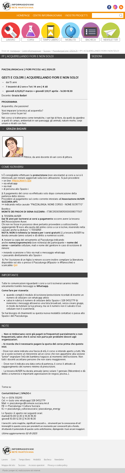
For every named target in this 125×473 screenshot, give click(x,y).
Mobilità (37, 459)
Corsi (13, 459)
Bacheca (47, 459)
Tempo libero (24, 459)
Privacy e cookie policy (57, 465)
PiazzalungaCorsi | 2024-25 (65, 51)
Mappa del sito (8, 465)
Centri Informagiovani (47, 15)
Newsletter (59, 459)
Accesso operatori (36, 465)
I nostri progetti (76, 15)
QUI (15, 265)
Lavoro (5, 459)
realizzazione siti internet (29, 470)
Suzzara (46, 51)
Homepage (23, 15)
